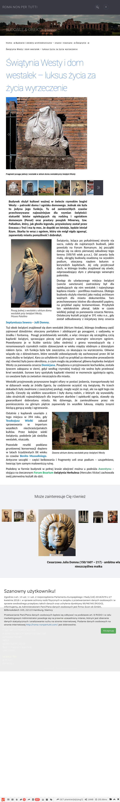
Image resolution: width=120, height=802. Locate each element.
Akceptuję (108, 630)
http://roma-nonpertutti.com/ (42, 624)
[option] (14, 188)
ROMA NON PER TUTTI (19, 7)
